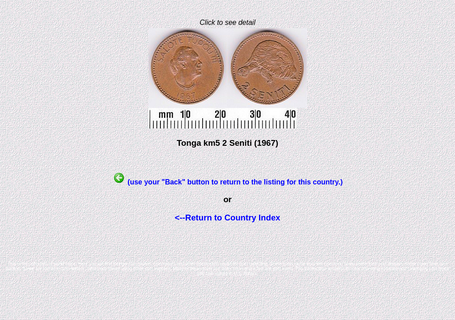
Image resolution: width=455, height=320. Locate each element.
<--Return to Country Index (227, 217)
